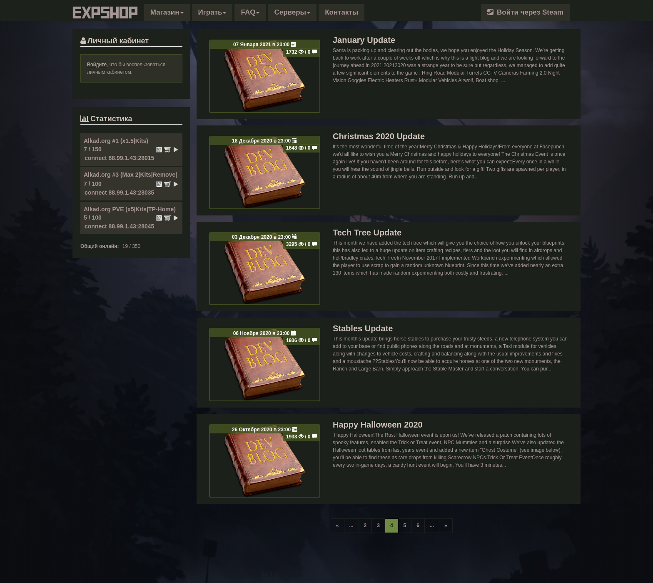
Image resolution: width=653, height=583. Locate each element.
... (351, 525)
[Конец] (446, 525)
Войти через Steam (525, 12)
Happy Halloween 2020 (378, 424)
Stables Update (363, 328)
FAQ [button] (250, 12)
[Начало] (337, 525)
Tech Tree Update (367, 232)
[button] (167, 12)
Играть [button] (212, 12)
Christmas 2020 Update (379, 136)
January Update (364, 40)
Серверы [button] (292, 12)
